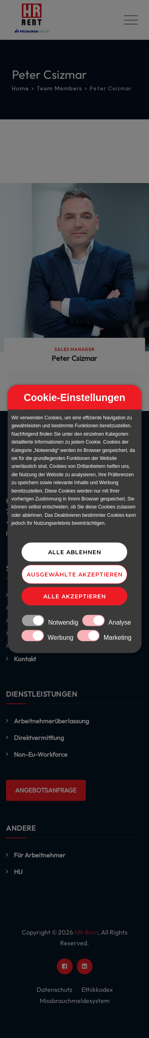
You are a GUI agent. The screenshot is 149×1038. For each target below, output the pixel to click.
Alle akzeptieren (74, 596)
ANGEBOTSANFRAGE (45, 790)
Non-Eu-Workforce (41, 754)
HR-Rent (86, 932)
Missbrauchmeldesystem (75, 1001)
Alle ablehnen (74, 552)
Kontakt (25, 659)
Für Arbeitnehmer (40, 855)
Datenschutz (54, 989)
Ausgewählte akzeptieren (75, 574)
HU (18, 872)
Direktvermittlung (39, 738)
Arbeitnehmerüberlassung (51, 721)
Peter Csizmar (74, 358)
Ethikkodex (97, 989)
